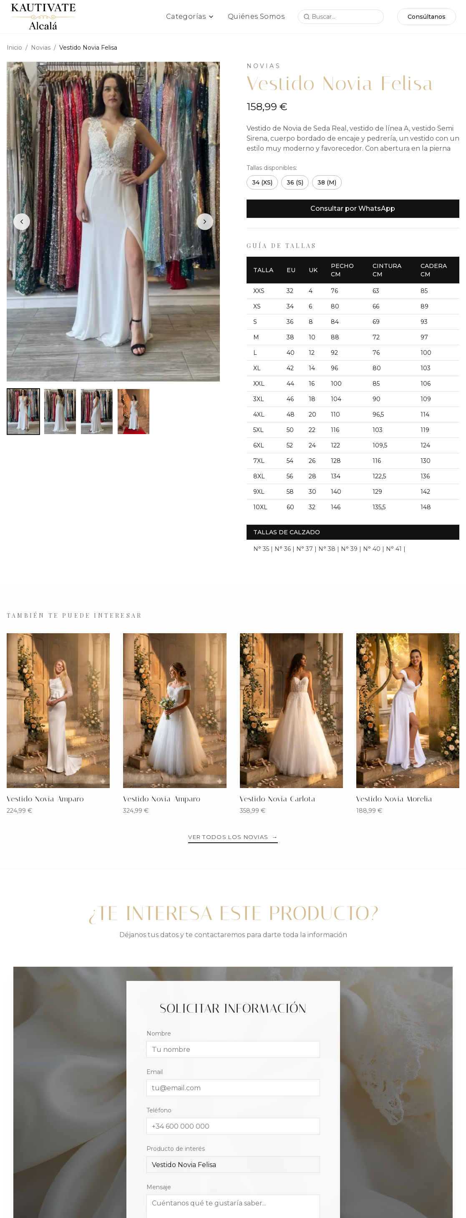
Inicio (14, 47)
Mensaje (158, 1187)
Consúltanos (427, 16)
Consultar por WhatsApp (352, 208)
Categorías (190, 16)
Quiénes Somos (256, 16)
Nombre (158, 1034)
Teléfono (158, 1110)
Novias (40, 47)
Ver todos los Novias (233, 837)
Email (154, 1072)
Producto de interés (175, 1149)
